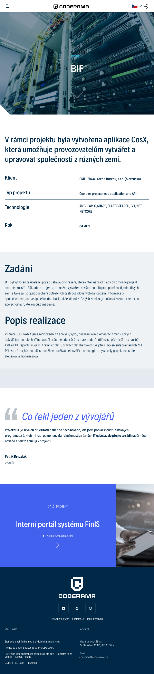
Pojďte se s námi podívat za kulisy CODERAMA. (29, 647)
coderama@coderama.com (93, 657)
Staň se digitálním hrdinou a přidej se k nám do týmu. (32, 641)
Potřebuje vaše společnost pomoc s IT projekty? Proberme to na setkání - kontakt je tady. (38, 655)
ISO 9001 (32, 662)
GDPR (8, 662)
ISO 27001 (20, 662)
